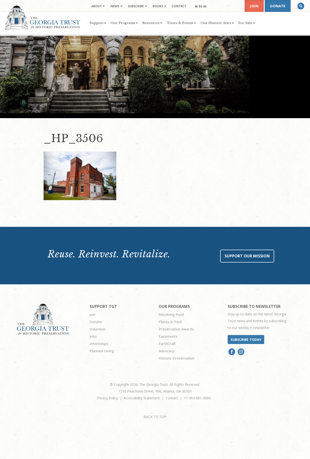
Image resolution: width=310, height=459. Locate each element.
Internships (99, 343)
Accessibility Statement (142, 398)
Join (254, 5)
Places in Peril (170, 321)
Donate (277, 5)
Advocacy (166, 350)
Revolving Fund (171, 314)
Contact (172, 398)
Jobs (93, 336)
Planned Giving (102, 350)
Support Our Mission (247, 256)
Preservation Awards (176, 329)
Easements (168, 336)
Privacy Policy (107, 398)
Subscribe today (246, 339)
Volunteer (98, 329)
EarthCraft (167, 343)
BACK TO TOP (155, 416)
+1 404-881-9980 (197, 398)
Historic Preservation (176, 358)
